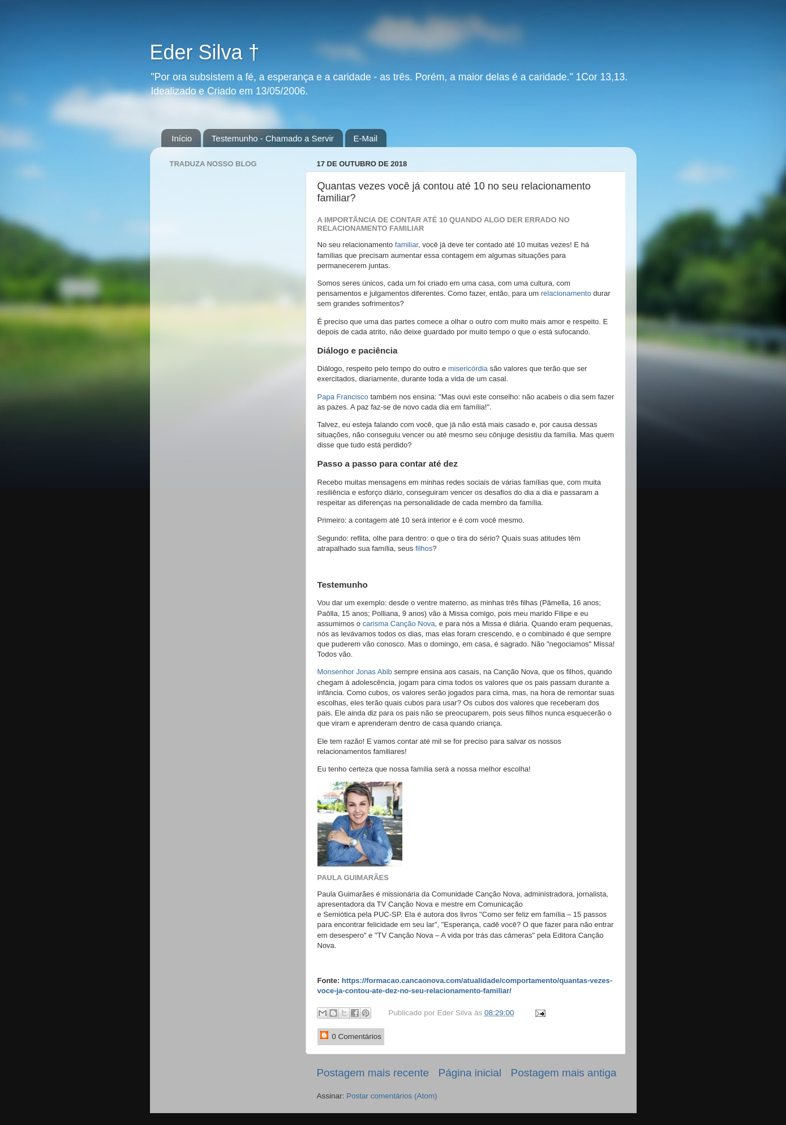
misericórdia (468, 368)
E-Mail (366, 138)
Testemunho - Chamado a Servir (273, 138)
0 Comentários (351, 1036)
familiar (406, 244)
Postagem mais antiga (564, 1073)
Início (181, 138)
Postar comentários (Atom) (391, 1096)
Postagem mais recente (373, 1073)
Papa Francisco (342, 397)
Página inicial (470, 1073)
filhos (423, 548)
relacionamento (566, 293)
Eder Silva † (205, 52)
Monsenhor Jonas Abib (354, 671)
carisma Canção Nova (399, 623)
